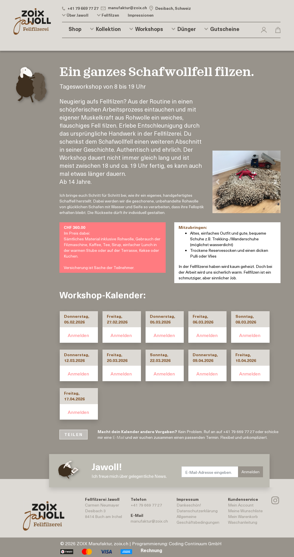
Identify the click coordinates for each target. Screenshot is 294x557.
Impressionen (141, 15)
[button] (264, 29)
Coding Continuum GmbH (195, 543)
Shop (75, 29)
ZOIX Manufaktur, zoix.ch (102, 543)
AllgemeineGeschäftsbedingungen (198, 519)
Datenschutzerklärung (197, 511)
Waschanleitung (242, 522)
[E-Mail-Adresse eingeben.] (209, 471)
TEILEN (73, 434)
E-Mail (118, 437)
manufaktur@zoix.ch (149, 521)
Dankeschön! (189, 505)
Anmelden (78, 335)
